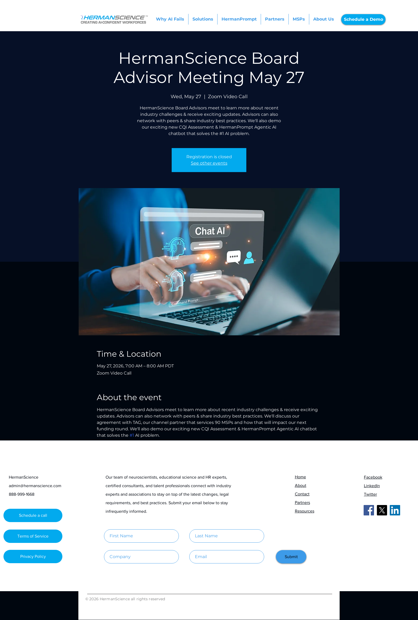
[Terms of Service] (32, 536)
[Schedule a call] (32, 515)
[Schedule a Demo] (363, 19)
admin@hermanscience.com (35, 485)
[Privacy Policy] (32, 556)
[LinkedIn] (395, 510)
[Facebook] (369, 510)
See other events (209, 163)
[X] (382, 510)
